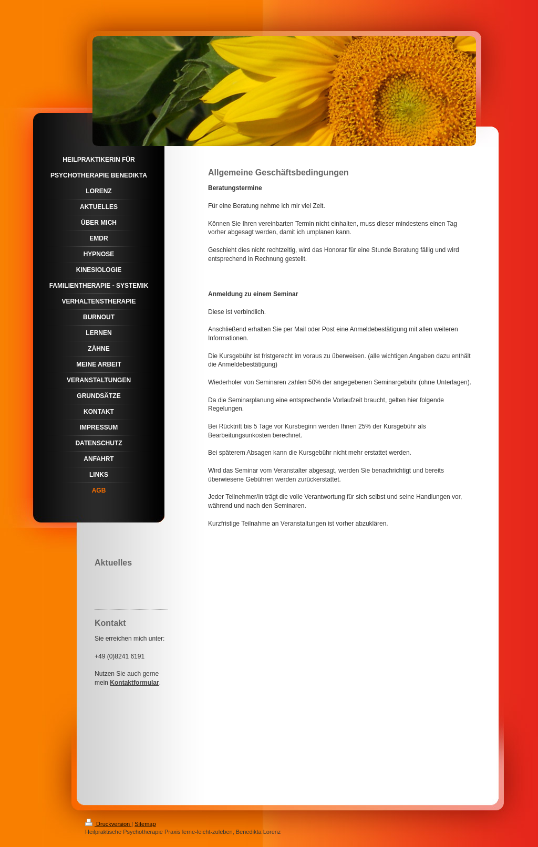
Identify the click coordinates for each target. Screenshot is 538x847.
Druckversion (108, 824)
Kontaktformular (134, 682)
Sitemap (145, 824)
